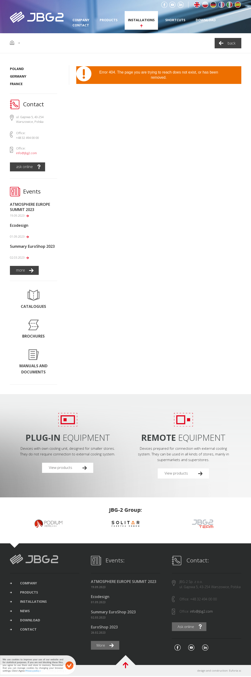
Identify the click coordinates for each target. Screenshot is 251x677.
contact (80, 25)
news (26, 613)
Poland (17, 68)
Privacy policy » (33, 670)
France (16, 84)
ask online (24, 166)
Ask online (186, 627)
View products (61, 468)
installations (141, 20)
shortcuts (175, 20)
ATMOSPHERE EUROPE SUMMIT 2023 (123, 582)
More (101, 646)
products (109, 20)
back (231, 43)
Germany (18, 76)
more (20, 270)
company (30, 584)
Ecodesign (100, 597)
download (206, 20)
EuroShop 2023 (104, 627)
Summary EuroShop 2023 (113, 612)
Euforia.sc (235, 671)
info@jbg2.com (26, 153)
